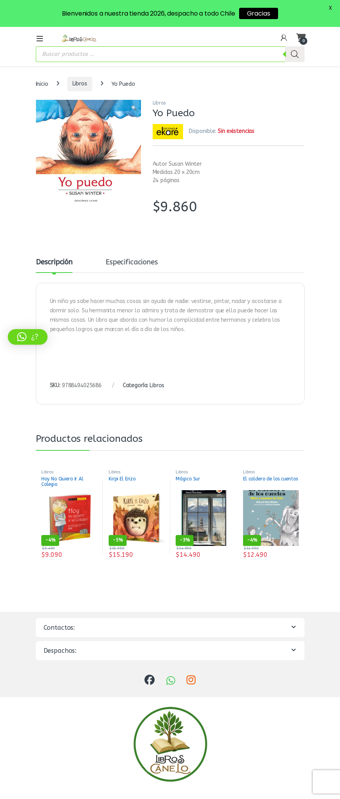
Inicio (42, 83)
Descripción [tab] (54, 262)
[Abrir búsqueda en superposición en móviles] (170, 54)
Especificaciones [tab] (132, 262)
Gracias (258, 13)
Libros (79, 83)
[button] (134, 108)
